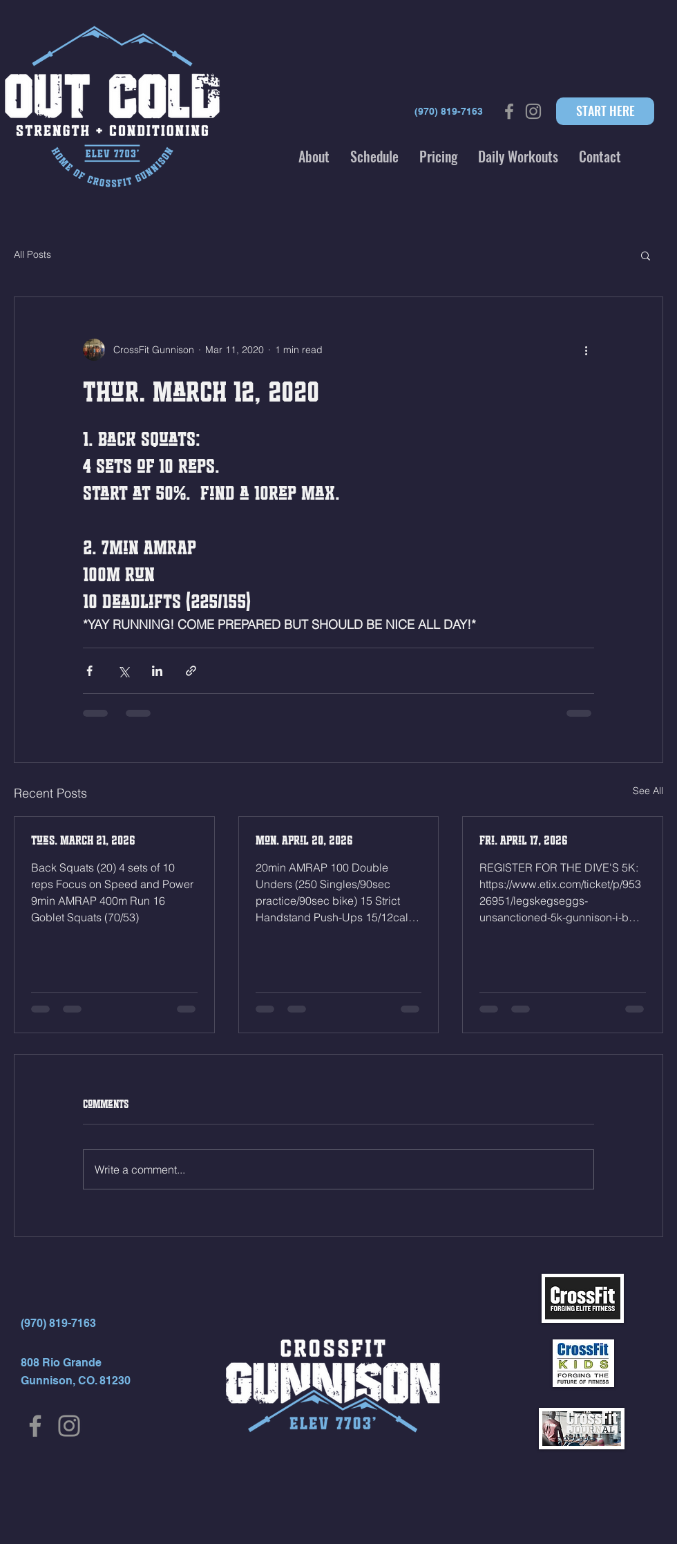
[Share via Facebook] (89, 670)
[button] (314, 156)
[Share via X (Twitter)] (123, 670)
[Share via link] (191, 670)
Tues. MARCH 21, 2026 (83, 840)
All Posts (32, 254)
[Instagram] (69, 1425)
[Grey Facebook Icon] (509, 111)
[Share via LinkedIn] (157, 670)
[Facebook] (35, 1425)
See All (648, 790)
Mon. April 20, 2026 (304, 840)
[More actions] (586, 349)
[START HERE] (605, 111)
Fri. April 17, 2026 (523, 840)
